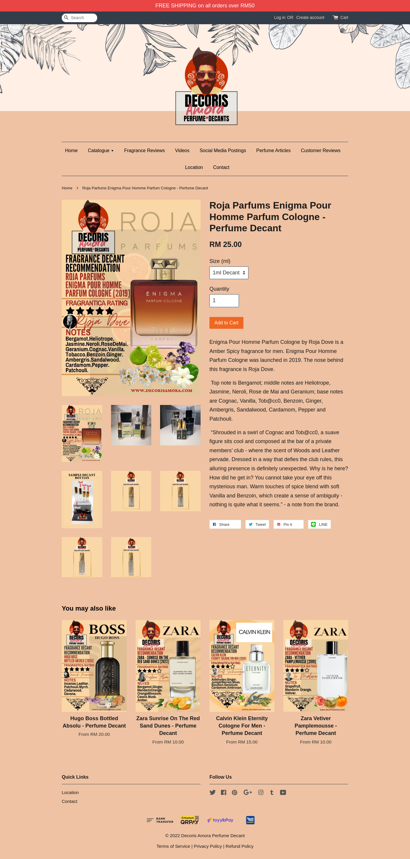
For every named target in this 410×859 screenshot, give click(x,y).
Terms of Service (173, 846)
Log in (279, 17)
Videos (182, 150)
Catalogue (101, 150)
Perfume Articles (273, 150)
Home (71, 150)
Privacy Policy (208, 846)
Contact (221, 167)
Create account (310, 17)
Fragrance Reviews (144, 150)
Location (194, 167)
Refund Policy (239, 846)
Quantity (219, 289)
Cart (344, 17)
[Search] (79, 18)
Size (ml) (219, 261)
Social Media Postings (223, 150)
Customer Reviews (320, 150)
